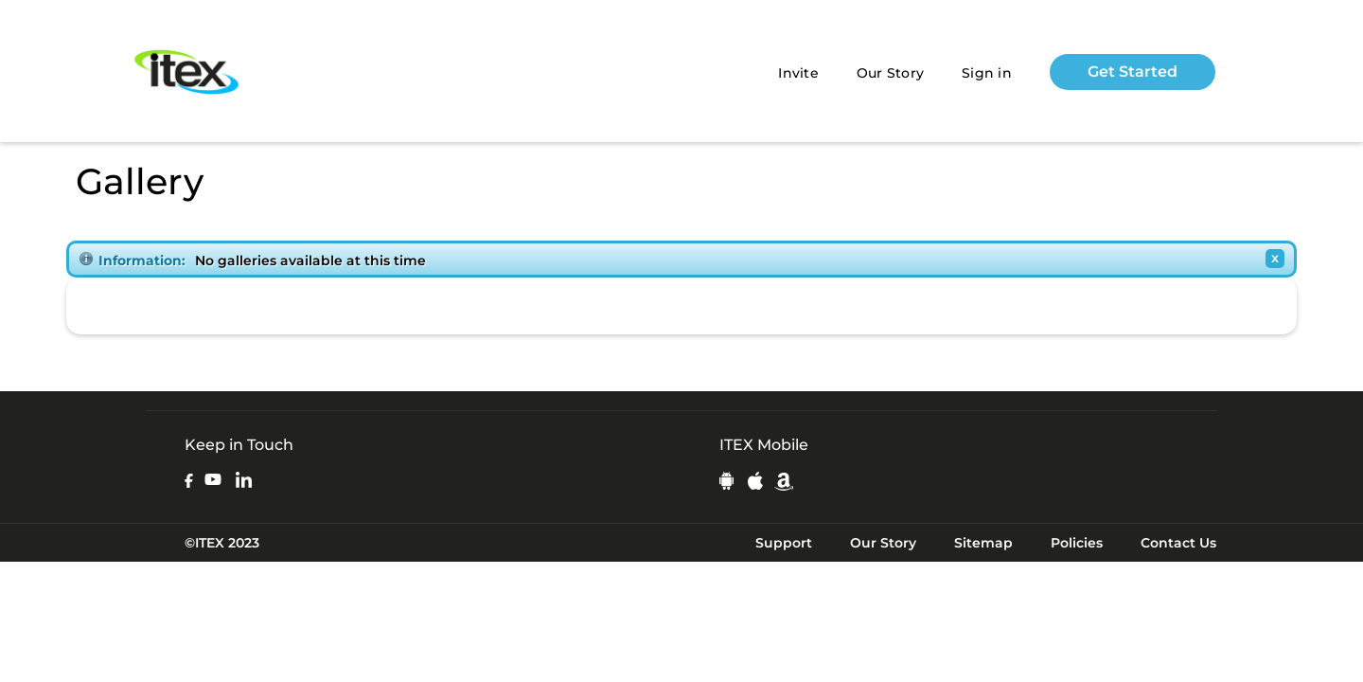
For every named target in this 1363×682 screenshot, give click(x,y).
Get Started (1132, 72)
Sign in (987, 72)
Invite (798, 72)
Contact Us (1178, 542)
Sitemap (983, 542)
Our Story (890, 72)
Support (783, 542)
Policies (1077, 542)
